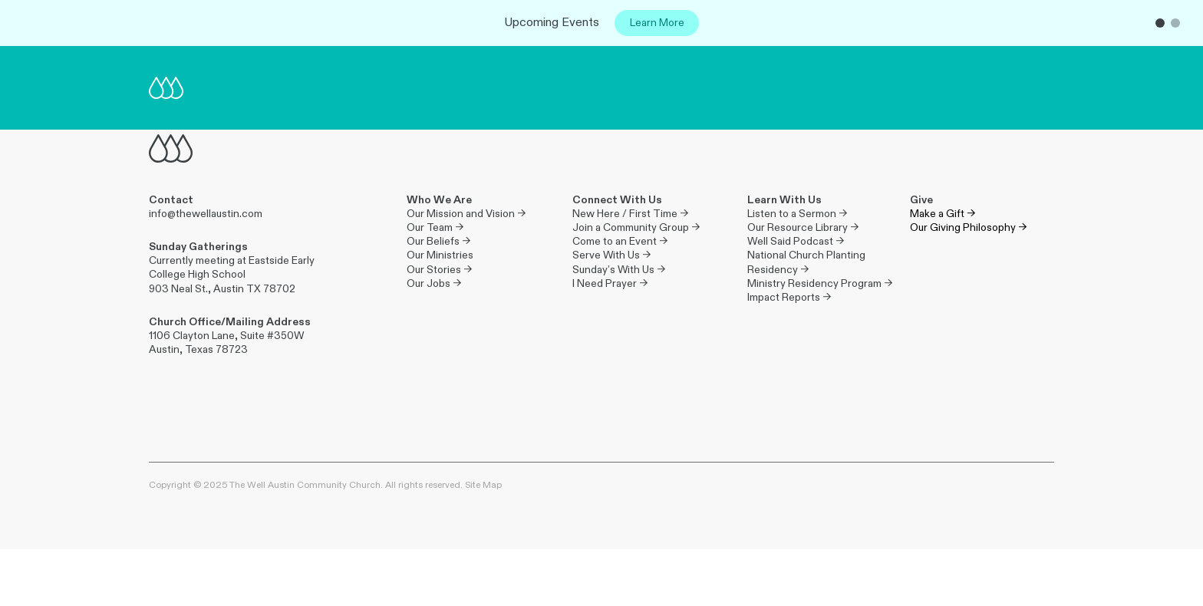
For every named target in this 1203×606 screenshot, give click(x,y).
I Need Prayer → (610, 283)
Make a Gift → (942, 213)
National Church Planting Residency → (807, 262)
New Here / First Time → (630, 213)
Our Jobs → (434, 283)
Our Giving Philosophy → (968, 227)
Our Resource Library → (803, 227)
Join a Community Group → (636, 227)
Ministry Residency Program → (819, 283)
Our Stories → (439, 269)
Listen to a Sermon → (797, 213)
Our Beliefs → (438, 241)
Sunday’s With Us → (618, 269)
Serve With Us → (611, 255)
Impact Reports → (789, 297)
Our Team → (435, 227)
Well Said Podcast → (795, 241)
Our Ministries (440, 255)
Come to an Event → (619, 241)
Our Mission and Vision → (466, 213)
